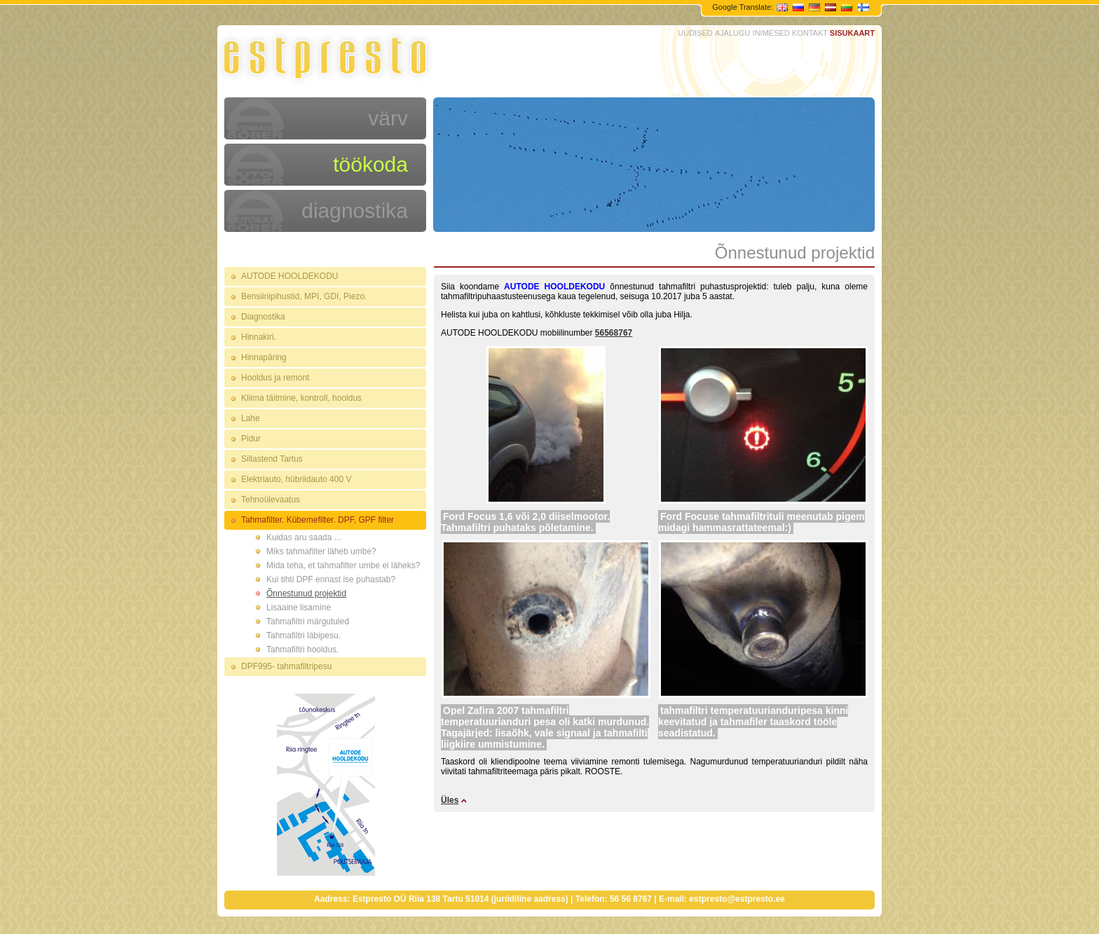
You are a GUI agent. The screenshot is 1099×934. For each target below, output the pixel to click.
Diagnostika (263, 317)
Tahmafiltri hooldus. (302, 649)
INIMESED (771, 33)
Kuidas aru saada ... (303, 537)
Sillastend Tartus (272, 459)
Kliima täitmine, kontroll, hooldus (301, 398)
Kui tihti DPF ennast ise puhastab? (330, 579)
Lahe (250, 418)
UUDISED (695, 33)
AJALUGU (733, 33)
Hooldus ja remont (275, 378)
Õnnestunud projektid (306, 593)
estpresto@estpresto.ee (736, 899)
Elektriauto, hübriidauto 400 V (296, 479)
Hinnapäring (264, 357)
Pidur (251, 439)
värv (388, 118)
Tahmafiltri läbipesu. (303, 635)
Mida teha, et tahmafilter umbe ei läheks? (343, 565)
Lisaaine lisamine (298, 607)
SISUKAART (852, 33)
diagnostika (354, 210)
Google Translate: (743, 7)
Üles (449, 800)
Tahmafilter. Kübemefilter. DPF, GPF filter (317, 520)
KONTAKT (810, 33)
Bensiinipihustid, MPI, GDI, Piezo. (304, 296)
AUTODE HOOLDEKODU (289, 276)
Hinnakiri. (258, 337)
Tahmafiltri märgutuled (307, 621)
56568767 (613, 333)
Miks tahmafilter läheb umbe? (321, 551)
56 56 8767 (631, 899)
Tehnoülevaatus (270, 499)
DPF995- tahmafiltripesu (286, 666)
